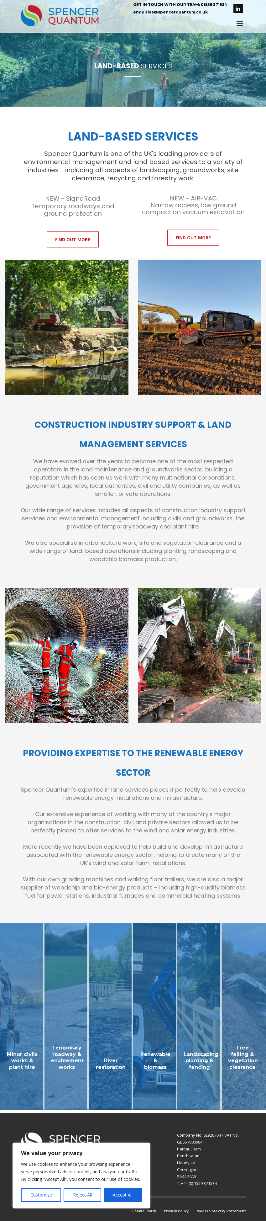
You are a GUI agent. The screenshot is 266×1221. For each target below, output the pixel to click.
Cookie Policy (144, 1210)
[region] (81, 1175)
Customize (41, 1195)
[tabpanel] (133, 53)
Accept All (123, 1195)
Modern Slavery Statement (221, 1210)
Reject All (82, 1195)
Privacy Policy (176, 1210)
